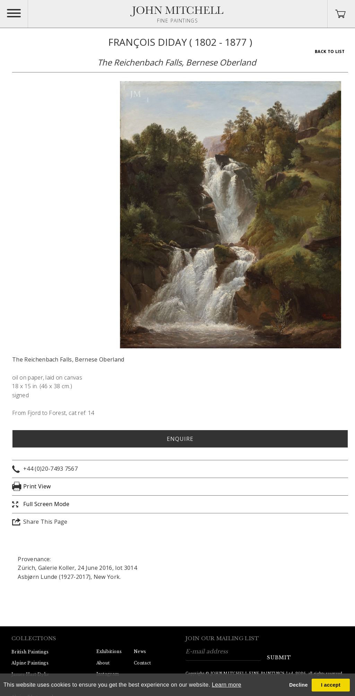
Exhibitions (109, 651)
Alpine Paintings (30, 662)
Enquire (180, 439)
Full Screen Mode (46, 504)
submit (279, 657)
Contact (142, 662)
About (103, 662)
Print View (37, 486)
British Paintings (30, 651)
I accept (330, 685)
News (140, 651)
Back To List (330, 51)
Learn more (226, 685)
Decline (298, 685)
